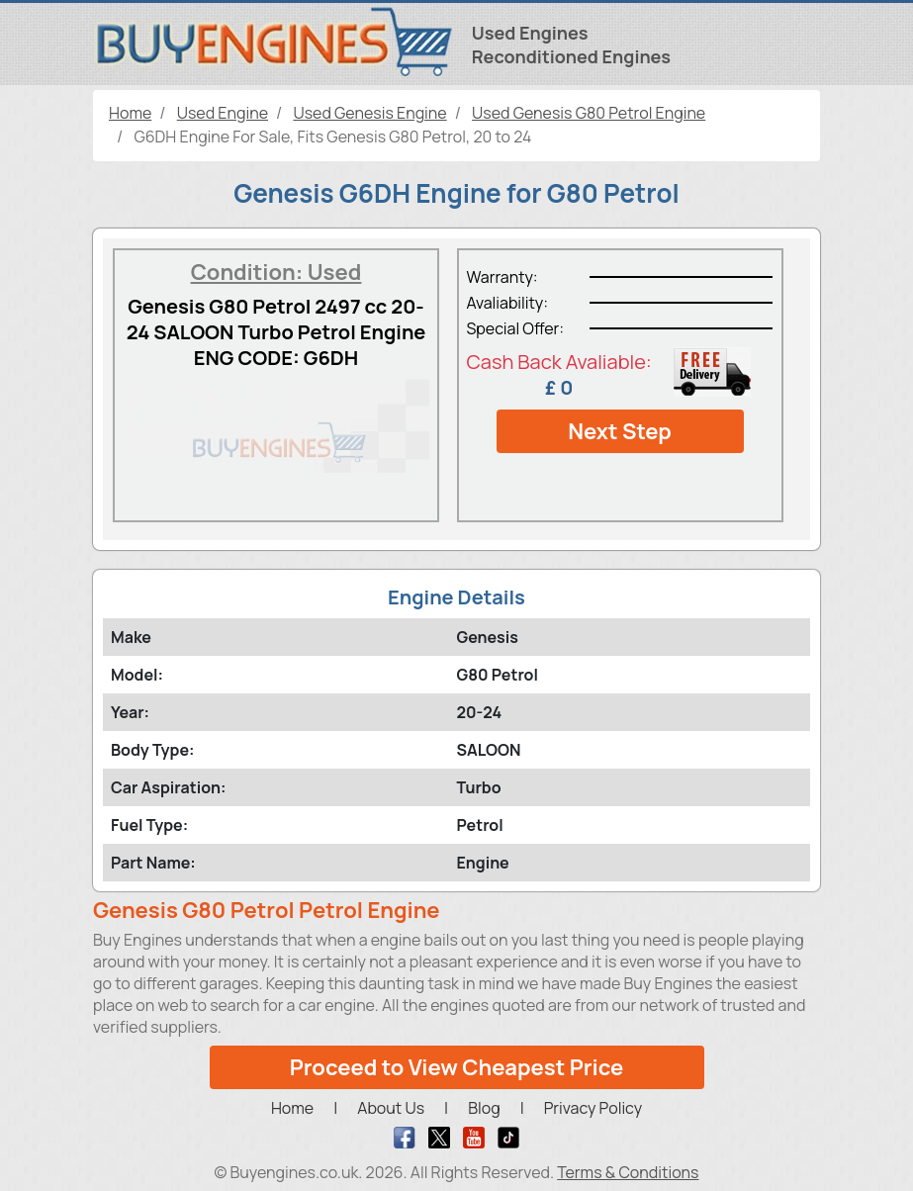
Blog (484, 1108)
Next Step (620, 431)
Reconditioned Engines (571, 56)
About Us (390, 1108)
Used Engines (530, 33)
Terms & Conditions (627, 1172)
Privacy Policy (593, 1108)
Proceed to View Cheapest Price (457, 1067)
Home (292, 1108)
